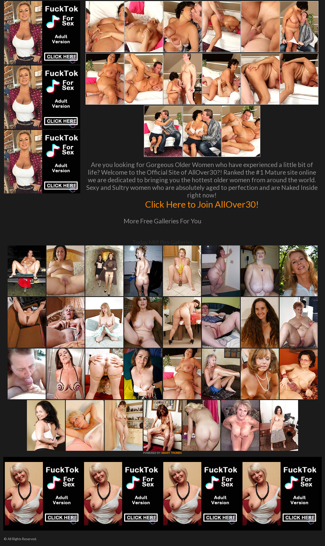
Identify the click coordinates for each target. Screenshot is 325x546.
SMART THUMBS (171, 453)
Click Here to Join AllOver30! (202, 204)
